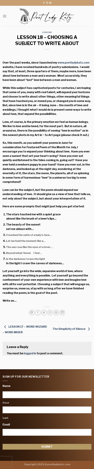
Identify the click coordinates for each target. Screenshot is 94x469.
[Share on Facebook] (38, 312)
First (6, 402)
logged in (30, 353)
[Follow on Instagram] (47, 3)
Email (6, 424)
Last (5, 417)
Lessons (47, 32)
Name (7, 386)
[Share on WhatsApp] (32, 312)
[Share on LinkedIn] (62, 312)
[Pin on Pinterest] (56, 312)
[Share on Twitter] (44, 312)
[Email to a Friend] (50, 312)
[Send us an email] (50, 3)
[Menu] (5, 16)
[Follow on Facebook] (44, 3)
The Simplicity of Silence (72, 329)
